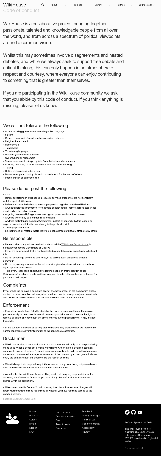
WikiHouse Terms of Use (74, 244)
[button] (59, 5)
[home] (14, 3)
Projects (77, 4)
